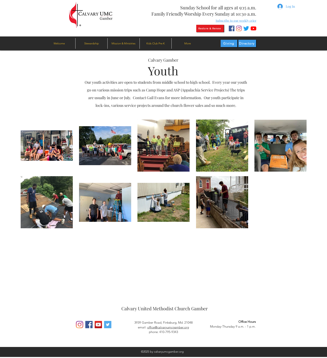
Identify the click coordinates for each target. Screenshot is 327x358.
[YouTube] (253, 28)
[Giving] (229, 43)
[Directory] (247, 43)
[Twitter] (246, 28)
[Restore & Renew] (210, 28)
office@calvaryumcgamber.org (168, 327)
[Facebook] (231, 28)
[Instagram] (239, 28)
